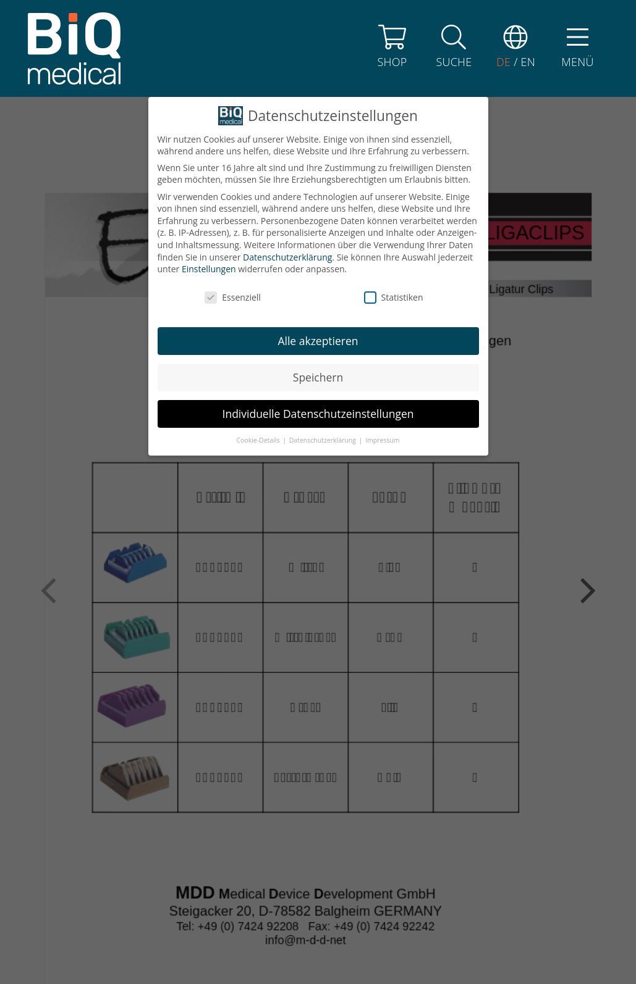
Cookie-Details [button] (258, 343)
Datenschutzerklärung (287, 160)
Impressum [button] (382, 343)
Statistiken (393, 200)
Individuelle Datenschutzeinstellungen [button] (318, 316)
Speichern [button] (318, 280)
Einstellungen (209, 172)
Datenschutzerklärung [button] (323, 343)
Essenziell (233, 200)
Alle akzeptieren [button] (318, 243)
